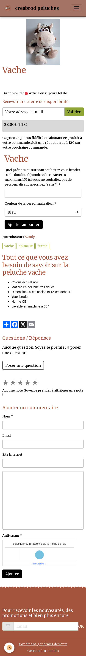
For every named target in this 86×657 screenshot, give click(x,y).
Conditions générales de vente (43, 644)
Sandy (30, 237)
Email (6, 435)
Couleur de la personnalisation (29, 203)
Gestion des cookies (43, 651)
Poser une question (23, 365)
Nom (6, 416)
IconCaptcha (38, 564)
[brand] (32, 8)
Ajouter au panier (24, 224)
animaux (26, 246)
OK (81, 626)
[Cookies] (9, 648)
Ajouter (12, 574)
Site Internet (12, 454)
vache (9, 246)
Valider (74, 112)
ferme (42, 246)
